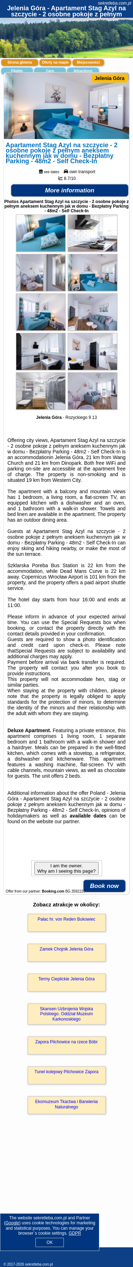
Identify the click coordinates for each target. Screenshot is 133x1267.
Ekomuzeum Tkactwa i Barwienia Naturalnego (66, 1104)
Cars (50, 71)
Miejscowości (88, 62)
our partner (67, 821)
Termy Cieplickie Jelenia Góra (66, 978)
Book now (104, 886)
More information (69, 190)
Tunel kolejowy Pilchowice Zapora (66, 1071)
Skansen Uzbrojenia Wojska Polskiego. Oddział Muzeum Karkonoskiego (66, 1014)
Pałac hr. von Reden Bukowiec (66, 919)
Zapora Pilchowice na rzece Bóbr (66, 1041)
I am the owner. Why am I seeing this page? (66, 868)
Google (12, 1222)
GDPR (75, 1233)
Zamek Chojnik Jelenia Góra (66, 949)
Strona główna (19, 62)
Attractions (83, 71)
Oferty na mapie (55, 62)
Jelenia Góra (109, 78)
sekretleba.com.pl (114, 3)
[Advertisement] (66, 1190)
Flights (17, 71)
